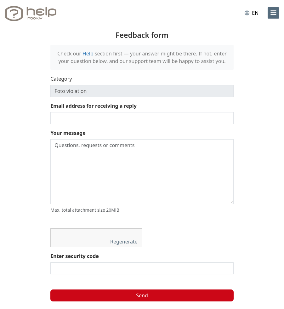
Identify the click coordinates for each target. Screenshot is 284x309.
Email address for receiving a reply (93, 105)
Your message (67, 132)
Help (88, 53)
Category (61, 78)
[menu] (273, 13)
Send (142, 295)
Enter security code (74, 256)
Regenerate (124, 241)
